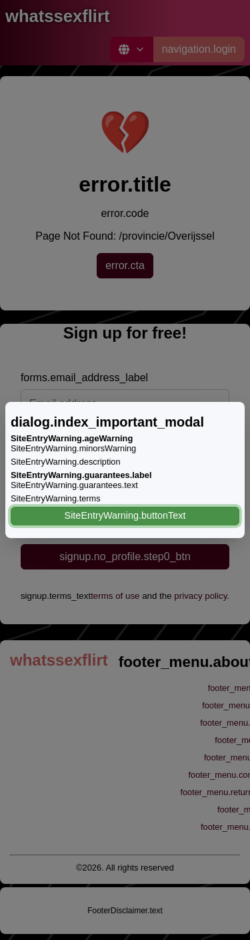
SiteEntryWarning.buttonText (125, 515)
